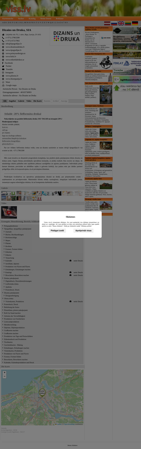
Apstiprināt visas (83, 231)
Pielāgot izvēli (57, 231)
